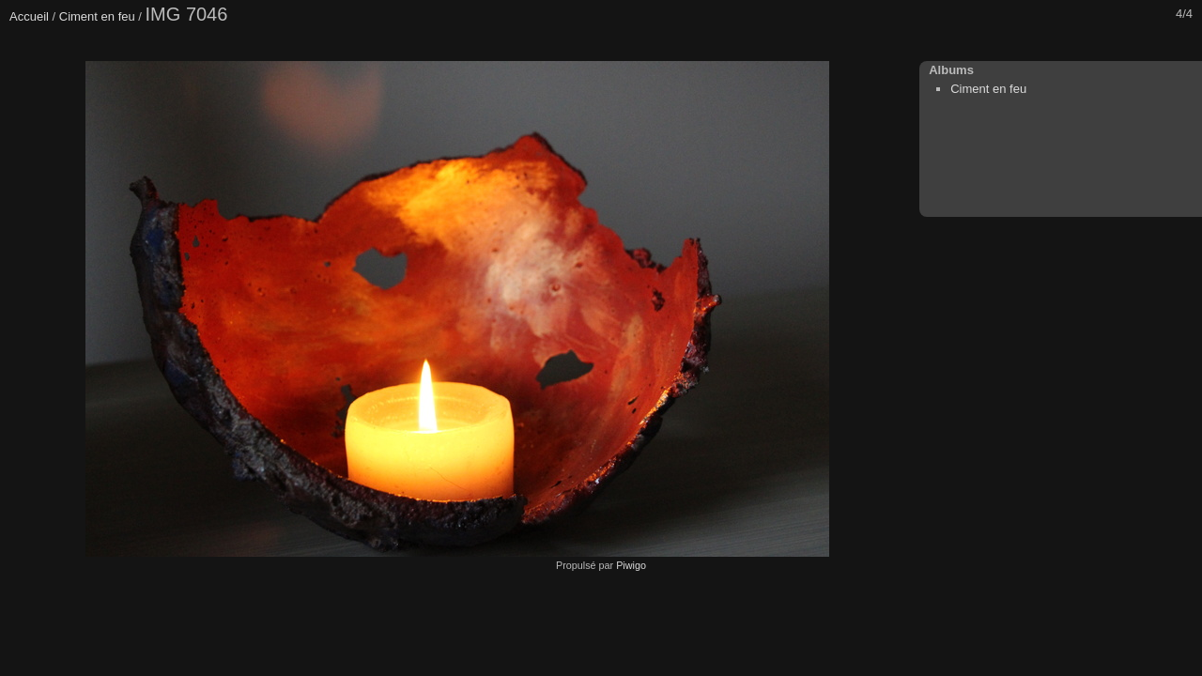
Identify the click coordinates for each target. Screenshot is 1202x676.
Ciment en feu (97, 16)
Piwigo (631, 565)
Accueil (29, 16)
